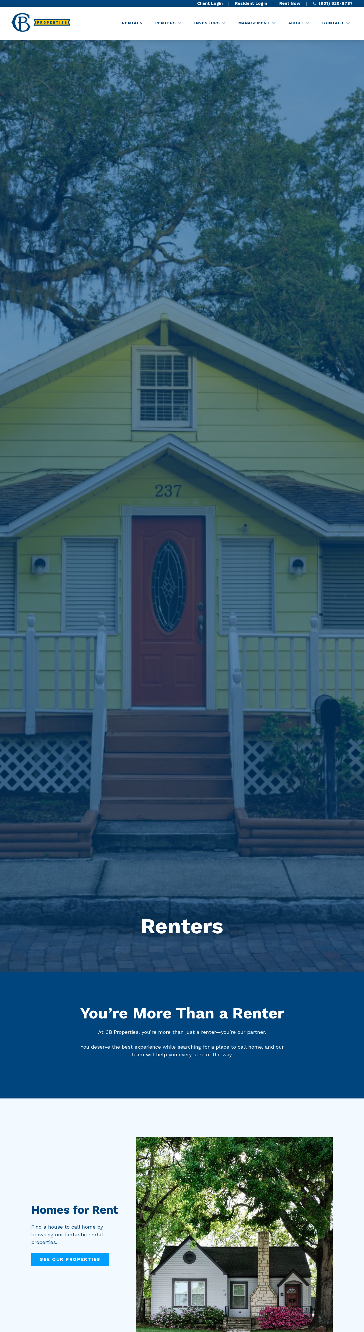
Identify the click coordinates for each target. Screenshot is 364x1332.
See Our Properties (70, 1259)
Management (254, 23)
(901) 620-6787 (333, 3)
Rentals (132, 23)
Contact (333, 23)
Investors (207, 23)
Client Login (210, 3)
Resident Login (251, 3)
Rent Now (290, 3)
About (296, 23)
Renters (165, 23)
